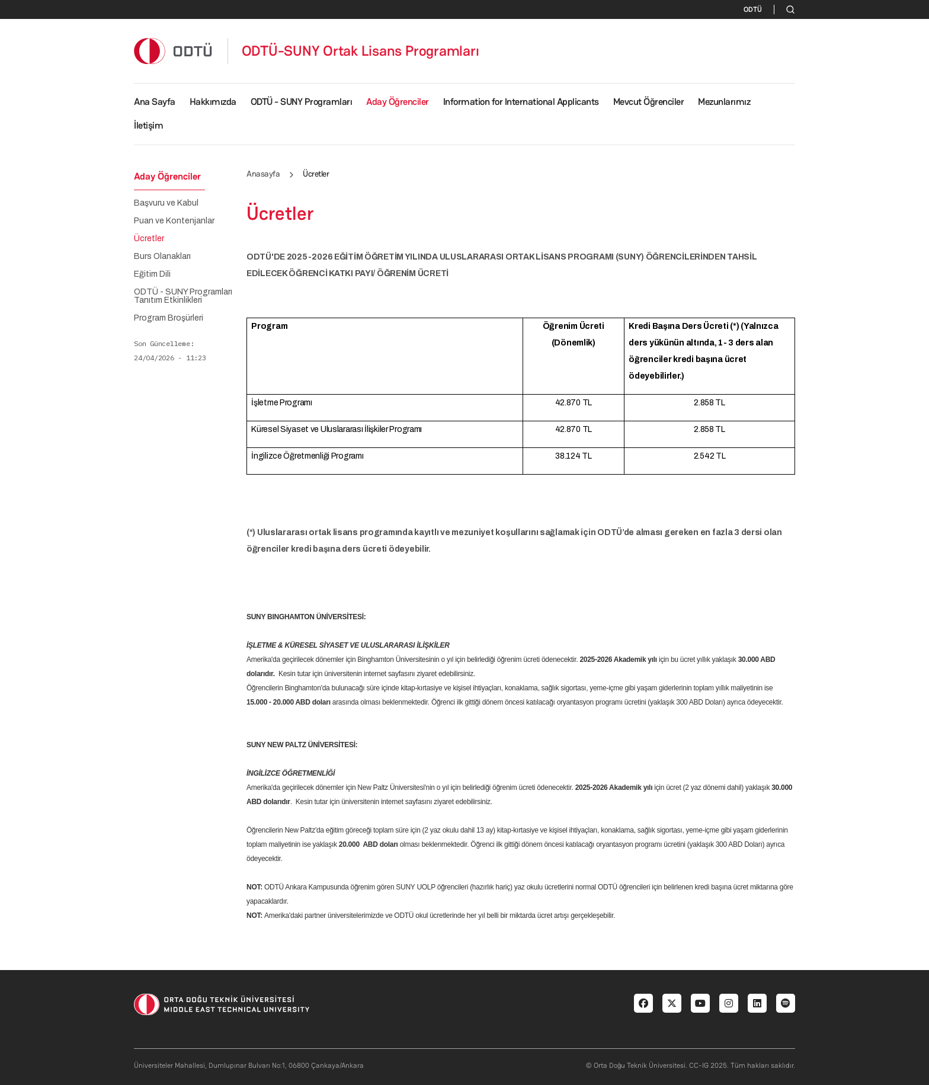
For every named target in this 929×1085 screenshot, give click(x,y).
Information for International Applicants (521, 101)
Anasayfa (263, 173)
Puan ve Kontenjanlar (174, 221)
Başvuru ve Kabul (166, 203)
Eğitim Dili (152, 274)
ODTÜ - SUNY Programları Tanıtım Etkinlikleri (183, 296)
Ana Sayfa (154, 101)
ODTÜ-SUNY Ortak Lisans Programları (360, 51)
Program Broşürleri (168, 318)
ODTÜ (753, 9)
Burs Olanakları (162, 256)
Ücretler (149, 239)
